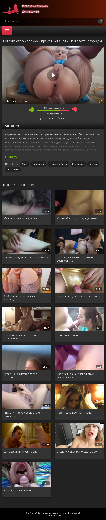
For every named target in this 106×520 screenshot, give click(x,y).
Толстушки (13, 169)
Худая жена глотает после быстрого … (20, 375)
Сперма (93, 164)
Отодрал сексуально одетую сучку (79, 451)
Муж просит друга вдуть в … (22, 218)
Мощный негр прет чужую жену (77, 218)
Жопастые (78, 164)
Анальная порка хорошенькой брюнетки (22, 414)
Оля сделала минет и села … (22, 451)
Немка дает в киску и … (19, 490)
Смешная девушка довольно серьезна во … (22, 336)
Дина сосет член (67, 334)
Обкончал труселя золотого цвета (78, 296)
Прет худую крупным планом (75, 412)
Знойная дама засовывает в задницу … (21, 297)
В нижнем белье (58, 164)
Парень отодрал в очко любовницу (26, 257)
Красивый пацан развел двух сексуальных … (75, 375)
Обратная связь (53, 515)
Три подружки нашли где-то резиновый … (75, 258)
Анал (25, 164)
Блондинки (38, 164)
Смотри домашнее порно (28, 9)
